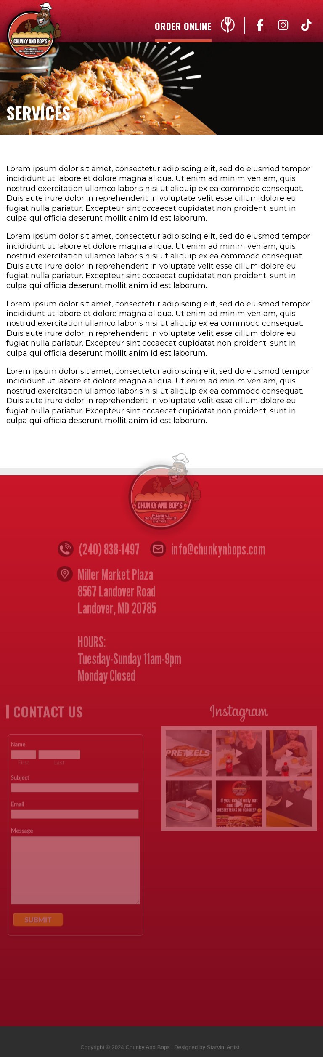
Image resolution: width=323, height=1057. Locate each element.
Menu (227, 27)
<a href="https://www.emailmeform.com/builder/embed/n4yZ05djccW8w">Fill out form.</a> (75, 870)
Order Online (183, 27)
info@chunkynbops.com (218, 551)
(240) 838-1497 (109, 551)
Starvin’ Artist (223, 1049)
